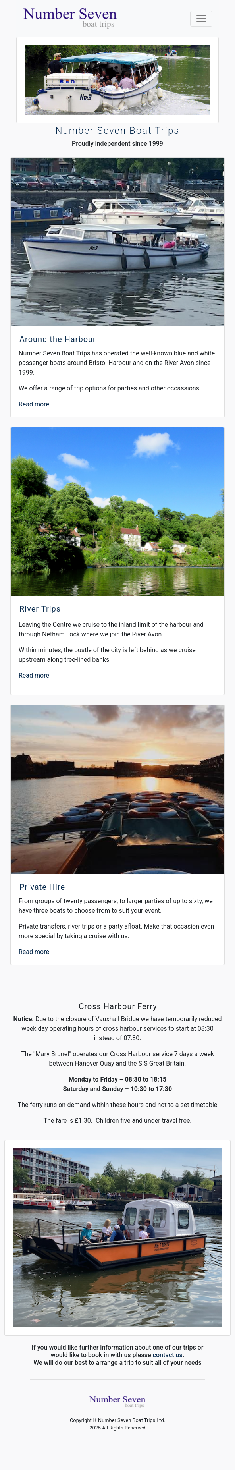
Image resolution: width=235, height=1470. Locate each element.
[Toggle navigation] (201, 19)
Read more (34, 404)
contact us (168, 1355)
